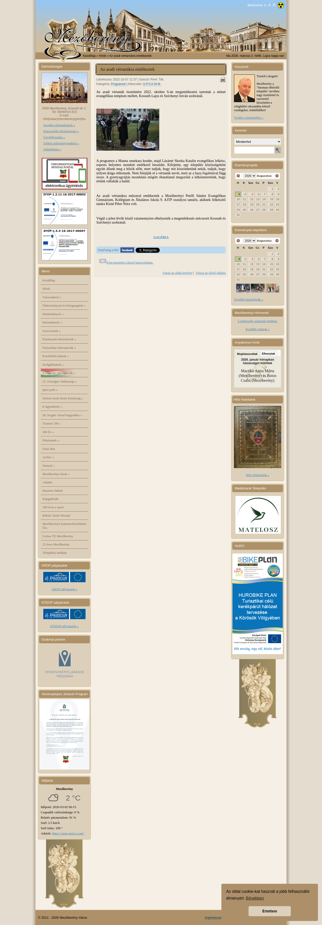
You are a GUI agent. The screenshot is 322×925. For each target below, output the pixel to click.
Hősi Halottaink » (257, 475)
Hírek (46, 288)
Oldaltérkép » (52, 149)
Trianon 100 (52, 423)
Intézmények (52, 322)
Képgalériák (51, 499)
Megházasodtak (247, 353)
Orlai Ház (49, 449)
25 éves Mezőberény (56, 544)
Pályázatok (51, 440)
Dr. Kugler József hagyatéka (62, 415)
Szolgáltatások (53, 364)
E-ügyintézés (52, 406)
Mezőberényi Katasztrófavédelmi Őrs (64, 526)
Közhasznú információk (59, 339)
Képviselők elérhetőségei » (61, 131)
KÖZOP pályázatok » (64, 626)
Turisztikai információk (59, 348)
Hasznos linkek (53, 490)
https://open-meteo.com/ (68, 833)
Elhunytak (268, 353)
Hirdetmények (53, 314)
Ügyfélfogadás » (54, 137)
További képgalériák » (248, 299)
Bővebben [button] (255, 898)
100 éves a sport (53, 507)
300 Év (48, 432)
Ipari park (50, 390)
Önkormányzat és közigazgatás (64, 305)
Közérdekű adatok (56, 356)
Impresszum (214, 917)
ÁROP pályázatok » (64, 589)
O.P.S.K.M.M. (152, 84)
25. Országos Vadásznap (60, 381)
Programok (118, 84)
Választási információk (59, 373)
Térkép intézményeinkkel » (61, 143)
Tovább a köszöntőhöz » (248, 117)
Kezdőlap (89, 56)
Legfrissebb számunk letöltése (257, 321)
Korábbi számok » (257, 329)
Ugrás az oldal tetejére (177, 273)
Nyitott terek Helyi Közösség (63, 398)
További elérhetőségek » (59, 125)
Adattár (47, 482)
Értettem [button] (269, 911)
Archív (48, 457)
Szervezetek (52, 331)
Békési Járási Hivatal (56, 515)
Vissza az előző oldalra (211, 273)
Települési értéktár (55, 553)
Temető (49, 466)
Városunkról (52, 297)
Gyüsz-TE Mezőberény (58, 536)
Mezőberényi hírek (56, 474)
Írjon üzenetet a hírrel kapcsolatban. (129, 262)
